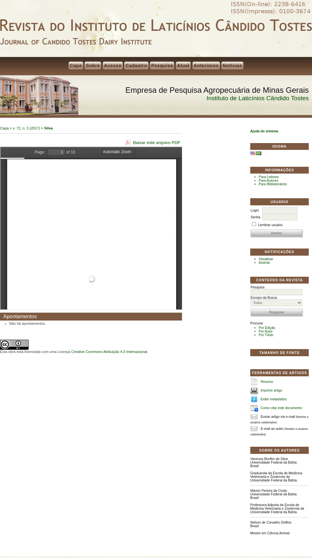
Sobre (93, 65)
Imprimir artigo (271, 390)
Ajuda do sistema (264, 131)
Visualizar (266, 259)
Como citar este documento (281, 408)
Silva (48, 128)
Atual (183, 65)
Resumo (267, 381)
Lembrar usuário (270, 225)
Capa (76, 65)
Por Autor (266, 331)
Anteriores (206, 65)
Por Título (266, 335)
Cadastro (136, 65)
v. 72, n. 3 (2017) (26, 128)
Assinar (264, 262)
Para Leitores (269, 177)
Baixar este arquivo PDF (156, 142)
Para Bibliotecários (273, 184)
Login (255, 210)
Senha (255, 217)
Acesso (113, 65)
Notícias (232, 65)
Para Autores (268, 180)
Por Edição (267, 328)
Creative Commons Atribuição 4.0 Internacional (109, 352)
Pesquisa (162, 65)
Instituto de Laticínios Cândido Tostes (258, 98)
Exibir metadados (274, 399)
